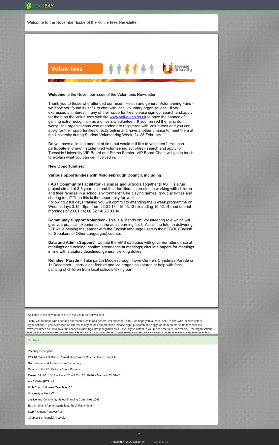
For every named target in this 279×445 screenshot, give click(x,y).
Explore (69, 5)
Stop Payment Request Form (46, 411)
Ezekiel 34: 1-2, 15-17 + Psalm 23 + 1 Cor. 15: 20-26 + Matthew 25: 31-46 (74, 375)
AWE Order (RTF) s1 (41, 381)
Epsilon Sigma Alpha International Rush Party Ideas (60, 405)
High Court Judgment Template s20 (50, 387)
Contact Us (161, 441)
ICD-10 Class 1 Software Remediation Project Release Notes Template (72, 357)
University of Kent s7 (41, 393)
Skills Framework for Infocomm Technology (55, 363)
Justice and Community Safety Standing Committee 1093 (63, 399)
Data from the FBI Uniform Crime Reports (54, 369)
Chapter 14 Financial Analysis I (47, 417)
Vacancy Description (41, 351)
